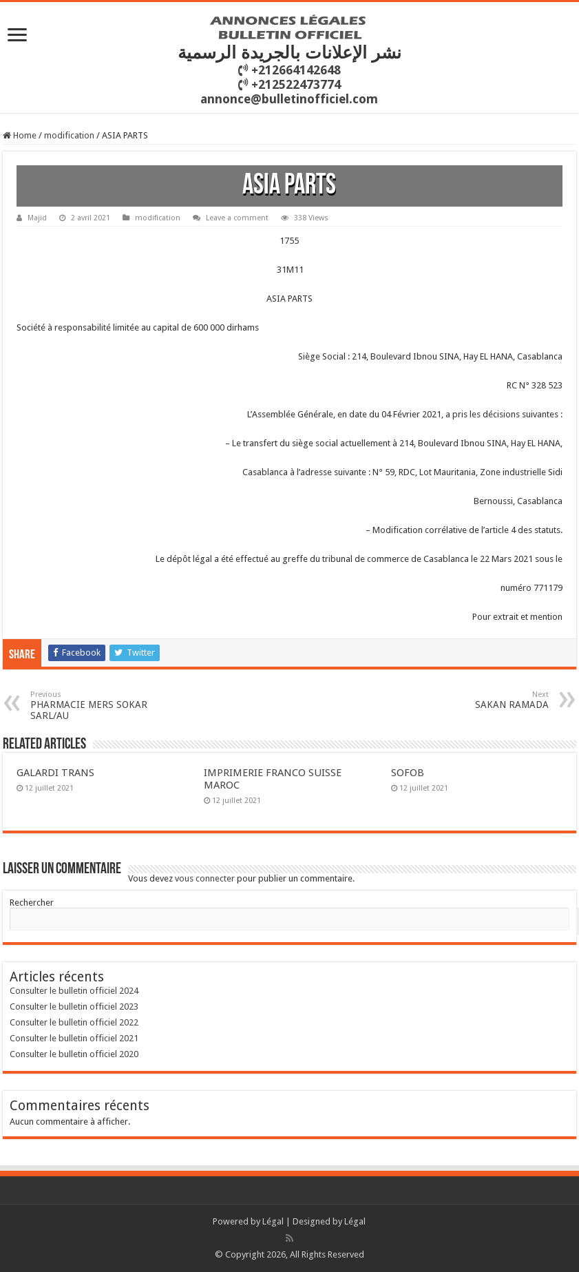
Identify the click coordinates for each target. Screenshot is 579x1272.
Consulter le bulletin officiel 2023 (74, 1006)
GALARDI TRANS (55, 773)
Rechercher (32, 902)
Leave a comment (237, 217)
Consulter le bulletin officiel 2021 (74, 1038)
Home (19, 135)
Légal (273, 1221)
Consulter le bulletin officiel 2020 (74, 1054)
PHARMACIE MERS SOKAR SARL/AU (100, 705)
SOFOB (407, 773)
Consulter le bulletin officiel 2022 (74, 1022)
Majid (37, 217)
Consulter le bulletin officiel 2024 (74, 991)
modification (69, 135)
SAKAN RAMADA (478, 700)
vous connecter (205, 878)
